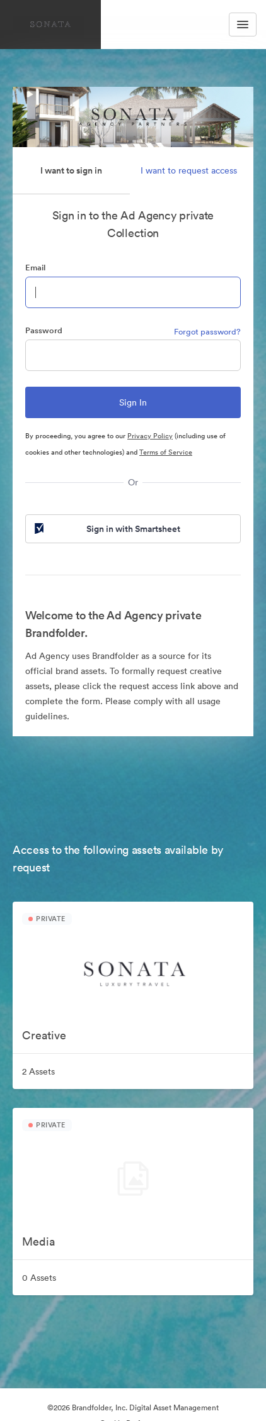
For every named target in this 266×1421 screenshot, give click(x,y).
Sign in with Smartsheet (106, 529)
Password (43, 330)
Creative (44, 1035)
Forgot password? (207, 331)
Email (35, 267)
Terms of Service (165, 452)
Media (38, 1241)
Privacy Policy (150, 436)
